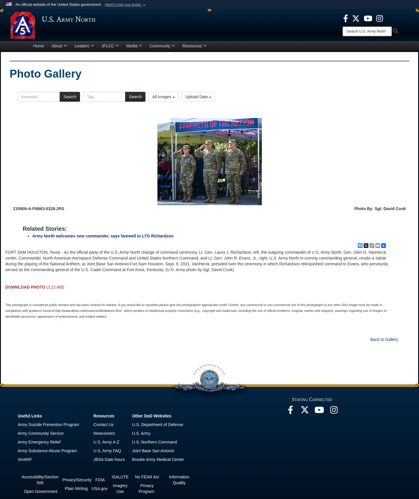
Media (134, 47)
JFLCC (110, 47)
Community (162, 47)
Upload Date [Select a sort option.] (198, 98)
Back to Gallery (384, 341)
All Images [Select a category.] (163, 98)
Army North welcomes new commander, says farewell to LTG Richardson (102, 237)
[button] (126, 5)
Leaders (84, 47)
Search (69, 98)
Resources (194, 47)
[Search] (367, 31)
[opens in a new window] (345, 18)
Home (38, 47)
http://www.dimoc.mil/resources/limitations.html (88, 312)
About (59, 47)
